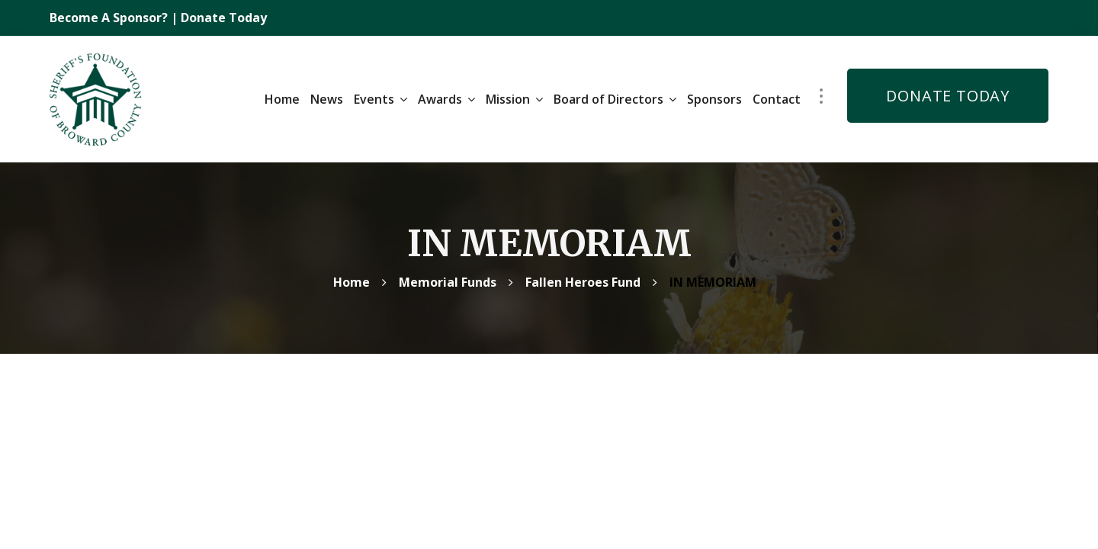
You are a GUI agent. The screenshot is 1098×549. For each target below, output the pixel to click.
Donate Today (224, 17)
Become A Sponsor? (110, 17)
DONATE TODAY (948, 93)
